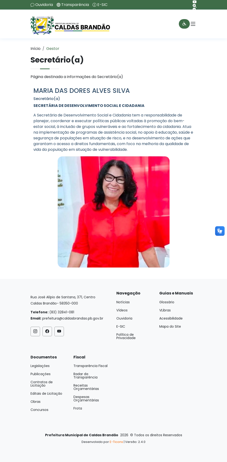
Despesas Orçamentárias (86, 398)
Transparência (75, 5)
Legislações (40, 366)
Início (36, 48)
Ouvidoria (44, 5)
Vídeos (122, 310)
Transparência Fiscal (90, 366)
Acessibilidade (171, 318)
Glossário (166, 302)
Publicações (41, 374)
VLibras (165, 310)
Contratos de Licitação (42, 383)
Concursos (39, 409)
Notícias (123, 302)
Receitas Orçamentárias (86, 387)
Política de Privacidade (126, 336)
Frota (77, 408)
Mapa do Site (170, 326)
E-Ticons (116, 442)
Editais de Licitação (46, 393)
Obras (36, 401)
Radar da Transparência (85, 375)
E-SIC (102, 5)
